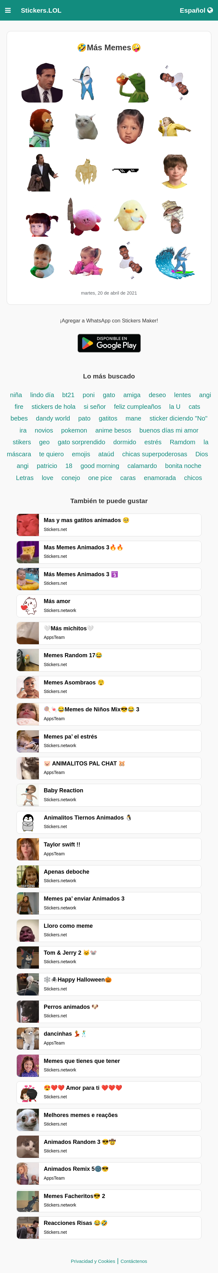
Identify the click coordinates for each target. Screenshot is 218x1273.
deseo (157, 394)
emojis (82, 454)
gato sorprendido (82, 442)
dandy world (53, 418)
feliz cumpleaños (138, 406)
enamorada (160, 477)
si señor (95, 406)
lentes (182, 394)
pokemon (74, 430)
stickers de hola (54, 406)
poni (89, 394)
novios (45, 430)
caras (128, 477)
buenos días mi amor (168, 430)
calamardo (142, 465)
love (48, 477)
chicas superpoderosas (155, 454)
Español (196, 10)
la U (175, 406)
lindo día (43, 394)
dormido (124, 442)
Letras (25, 477)
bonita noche (183, 465)
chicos (193, 477)
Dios (201, 454)
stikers (23, 442)
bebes (19, 418)
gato (109, 394)
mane (133, 418)
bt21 (68, 394)
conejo (71, 477)
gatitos (108, 418)
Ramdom (182, 442)
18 (68, 465)
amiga (131, 394)
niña (16, 394)
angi (23, 465)
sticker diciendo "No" (178, 418)
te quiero (52, 454)
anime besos (113, 430)
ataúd (107, 454)
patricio (47, 465)
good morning (100, 465)
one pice (100, 477)
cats (194, 406)
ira (23, 430)
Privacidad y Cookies (93, 1261)
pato (84, 418)
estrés (152, 442)
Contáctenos (134, 1261)
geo (45, 442)
